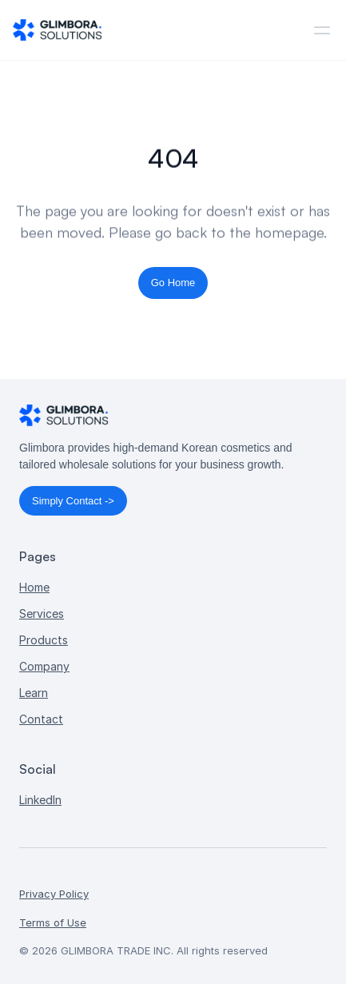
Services (41, 613)
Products (43, 640)
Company (44, 666)
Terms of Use (52, 922)
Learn (33, 692)
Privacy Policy (54, 893)
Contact (41, 719)
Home (34, 587)
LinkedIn (40, 800)
